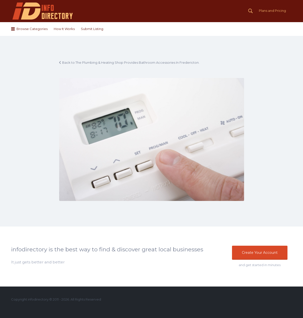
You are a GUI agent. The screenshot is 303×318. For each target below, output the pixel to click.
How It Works (64, 29)
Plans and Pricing (272, 11)
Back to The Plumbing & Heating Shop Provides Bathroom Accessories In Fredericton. (130, 62)
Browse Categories (32, 29)
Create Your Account (260, 252)
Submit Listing (92, 29)
